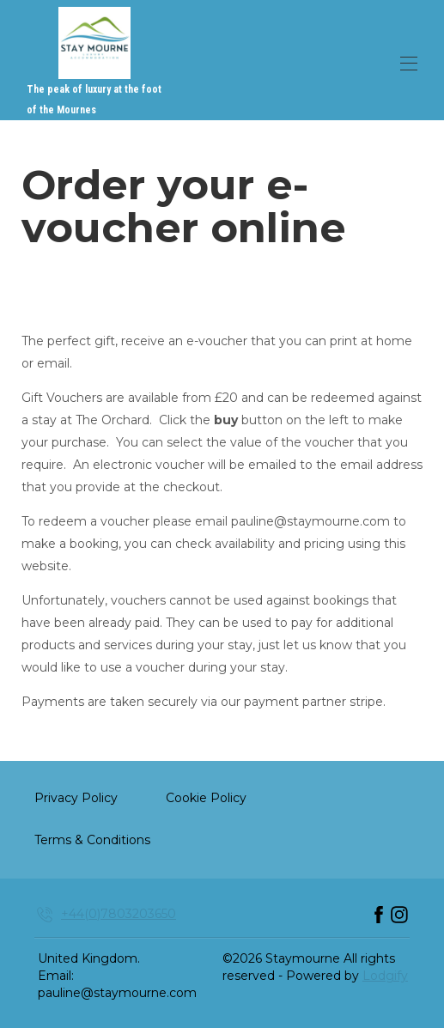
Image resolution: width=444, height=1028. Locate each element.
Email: (56, 975)
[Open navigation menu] (408, 63)
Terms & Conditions (92, 840)
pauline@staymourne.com (117, 993)
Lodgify (385, 975)
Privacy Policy (76, 798)
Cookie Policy (206, 798)
